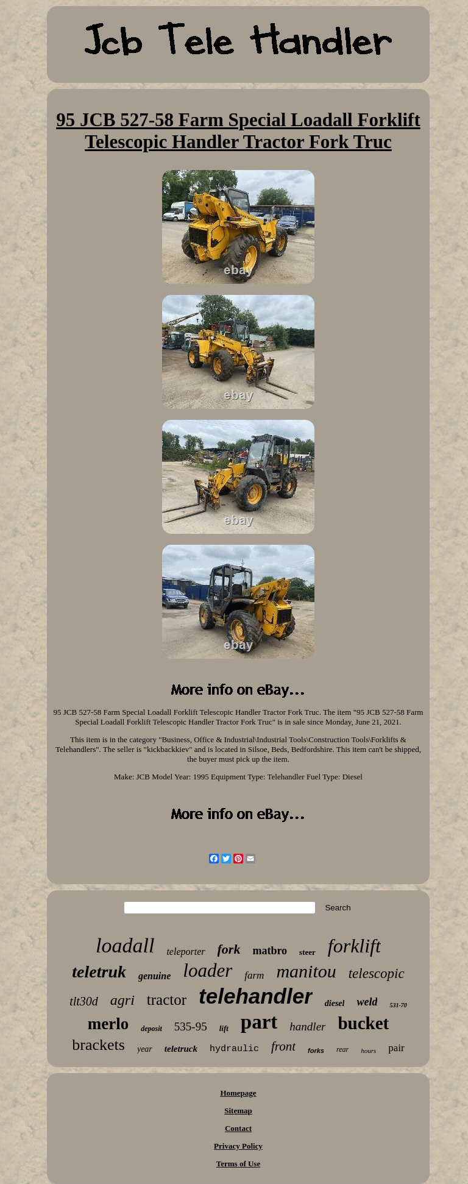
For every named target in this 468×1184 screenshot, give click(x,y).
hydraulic (234, 1049)
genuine (154, 976)
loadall (125, 945)
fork (229, 949)
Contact (238, 1128)
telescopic (377, 973)
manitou (306, 971)
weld (366, 1002)
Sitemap (238, 1110)
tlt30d (83, 1001)
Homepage (238, 1092)
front (283, 1046)
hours (368, 1050)
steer (307, 952)
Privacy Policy (238, 1145)
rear (342, 1049)
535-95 (190, 1026)
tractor (166, 999)
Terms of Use (238, 1163)
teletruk (99, 971)
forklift (354, 946)
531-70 (397, 1005)
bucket (363, 1023)
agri (122, 1000)
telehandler (256, 996)
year (144, 1049)
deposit (151, 1028)
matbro (269, 951)
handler (307, 1026)
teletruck (181, 1049)
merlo (108, 1024)
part (259, 1022)
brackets (98, 1045)
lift (224, 1028)
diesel (335, 1003)
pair (396, 1048)
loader (207, 970)
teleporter (185, 951)
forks (316, 1050)
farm (254, 975)
